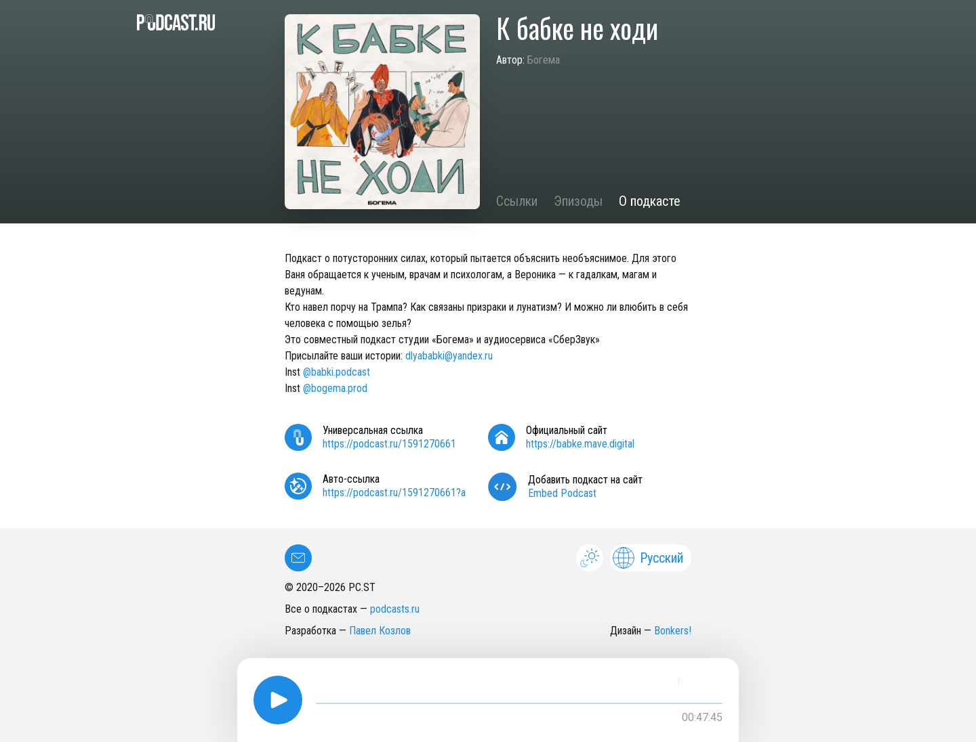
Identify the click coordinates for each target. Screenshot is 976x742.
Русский (648, 558)
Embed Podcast (562, 493)
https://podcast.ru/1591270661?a (394, 492)
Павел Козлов (380, 630)
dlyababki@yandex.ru (449, 355)
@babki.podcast (336, 372)
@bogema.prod (335, 388)
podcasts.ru (395, 609)
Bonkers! (672, 630)
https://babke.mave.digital (580, 443)
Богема (543, 59)
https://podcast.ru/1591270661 (389, 443)
